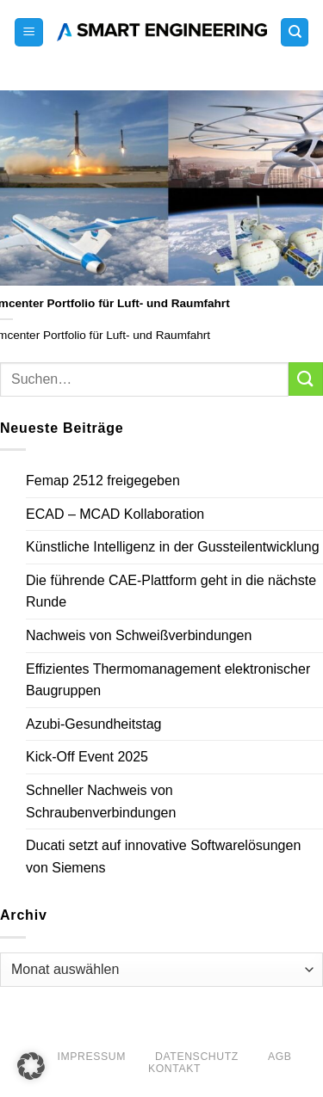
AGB (280, 1057)
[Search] (294, 32)
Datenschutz (197, 1057)
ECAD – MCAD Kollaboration (115, 514)
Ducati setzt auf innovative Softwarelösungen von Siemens (163, 856)
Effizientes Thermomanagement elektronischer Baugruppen (168, 680)
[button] (29, 32)
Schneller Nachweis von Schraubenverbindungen (101, 801)
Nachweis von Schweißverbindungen (139, 635)
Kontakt (174, 1069)
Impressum (91, 1057)
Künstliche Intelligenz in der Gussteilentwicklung (173, 546)
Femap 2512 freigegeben (103, 480)
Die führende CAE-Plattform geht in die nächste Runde (171, 591)
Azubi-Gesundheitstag (93, 724)
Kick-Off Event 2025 (87, 756)
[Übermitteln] (306, 379)
